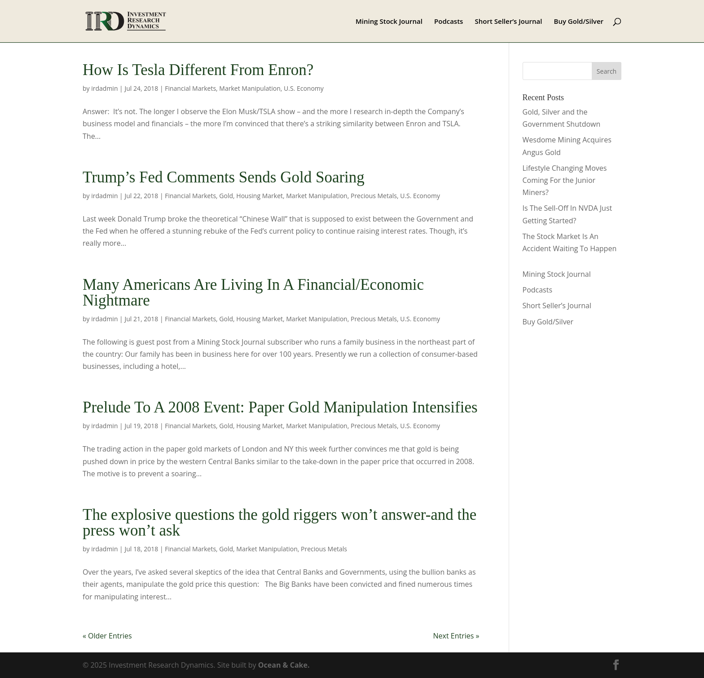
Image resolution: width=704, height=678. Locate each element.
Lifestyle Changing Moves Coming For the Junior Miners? (565, 180)
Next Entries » (456, 636)
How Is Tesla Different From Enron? (198, 70)
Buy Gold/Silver (579, 22)
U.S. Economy (304, 88)
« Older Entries (107, 636)
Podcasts (448, 22)
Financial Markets (190, 88)
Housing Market (259, 195)
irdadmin (104, 88)
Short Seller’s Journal (508, 22)
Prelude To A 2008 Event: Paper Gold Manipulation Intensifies (280, 407)
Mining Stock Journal (389, 22)
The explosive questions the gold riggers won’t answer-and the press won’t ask (279, 522)
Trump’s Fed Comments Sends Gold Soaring (224, 177)
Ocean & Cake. (284, 665)
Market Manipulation (249, 88)
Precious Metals (374, 195)
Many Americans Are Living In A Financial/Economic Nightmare (253, 292)
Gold (226, 195)
